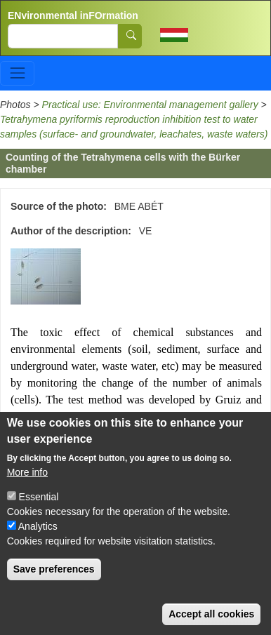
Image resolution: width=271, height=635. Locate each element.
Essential (39, 506)
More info (27, 481)
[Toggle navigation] (17, 73)
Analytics (38, 535)
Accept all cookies (211, 623)
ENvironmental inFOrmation (73, 15)
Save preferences (54, 578)
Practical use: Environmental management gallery (150, 104)
